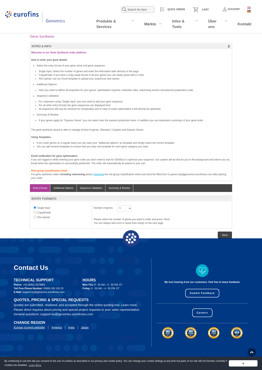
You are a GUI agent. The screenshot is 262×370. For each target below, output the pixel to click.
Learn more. (129, 305)
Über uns (212, 24)
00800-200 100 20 (53, 288)
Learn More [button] (35, 365)
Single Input (43, 207)
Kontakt (244, 24)
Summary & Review (119, 188)
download (99, 174)
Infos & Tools (178, 24)
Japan (85, 327)
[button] (225, 235)
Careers (202, 312)
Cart (205, 9)
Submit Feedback (202, 293)
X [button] (243, 363)
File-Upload (43, 217)
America (56, 327)
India (71, 327)
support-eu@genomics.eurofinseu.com (44, 292)
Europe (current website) (29, 327)
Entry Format (40, 188)
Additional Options (63, 188)
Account (231, 9)
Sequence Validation (91, 188)
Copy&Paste (44, 212)
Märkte (150, 24)
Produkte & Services (106, 24)
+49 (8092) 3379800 (34, 284)
